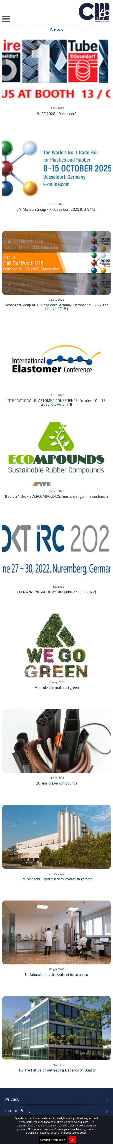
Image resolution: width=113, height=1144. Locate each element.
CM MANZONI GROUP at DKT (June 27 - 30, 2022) (56, 592)
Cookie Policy (58, 1110)
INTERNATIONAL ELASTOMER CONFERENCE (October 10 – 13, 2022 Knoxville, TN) (56, 402)
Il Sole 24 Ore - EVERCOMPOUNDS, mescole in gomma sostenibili (56, 496)
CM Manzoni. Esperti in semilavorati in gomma (57, 879)
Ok (72, 1140)
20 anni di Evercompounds (56, 783)
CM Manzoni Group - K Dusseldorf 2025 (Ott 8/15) (56, 209)
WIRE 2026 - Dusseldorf (56, 114)
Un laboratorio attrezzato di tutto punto (56, 974)
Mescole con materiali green (56, 687)
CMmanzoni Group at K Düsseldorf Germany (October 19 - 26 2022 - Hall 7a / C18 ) (57, 307)
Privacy (58, 1099)
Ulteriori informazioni (53, 1140)
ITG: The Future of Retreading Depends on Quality (56, 1070)
